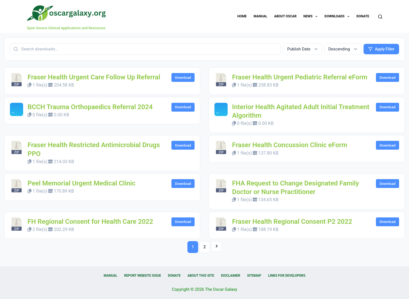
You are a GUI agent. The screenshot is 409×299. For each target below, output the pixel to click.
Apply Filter (381, 49)
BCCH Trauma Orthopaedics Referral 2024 (90, 107)
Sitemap (254, 276)
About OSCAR (285, 16)
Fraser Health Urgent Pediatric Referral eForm (299, 77)
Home (242, 16)
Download (183, 78)
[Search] (380, 17)
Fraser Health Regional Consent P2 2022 (292, 221)
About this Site (200, 276)
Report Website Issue (142, 276)
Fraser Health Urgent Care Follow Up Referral (94, 77)
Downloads (338, 16)
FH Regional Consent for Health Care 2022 (90, 221)
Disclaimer (230, 276)
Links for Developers (286, 276)
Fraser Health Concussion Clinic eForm (289, 145)
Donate (362, 16)
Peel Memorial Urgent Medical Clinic (81, 183)
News (311, 16)
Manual (260, 16)
